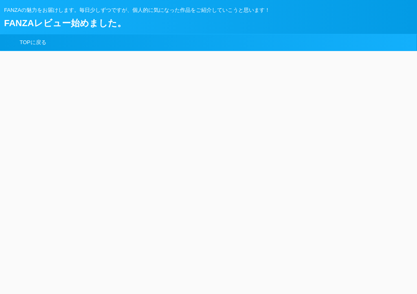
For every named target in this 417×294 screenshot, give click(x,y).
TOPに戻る (33, 42)
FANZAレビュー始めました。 (65, 23)
